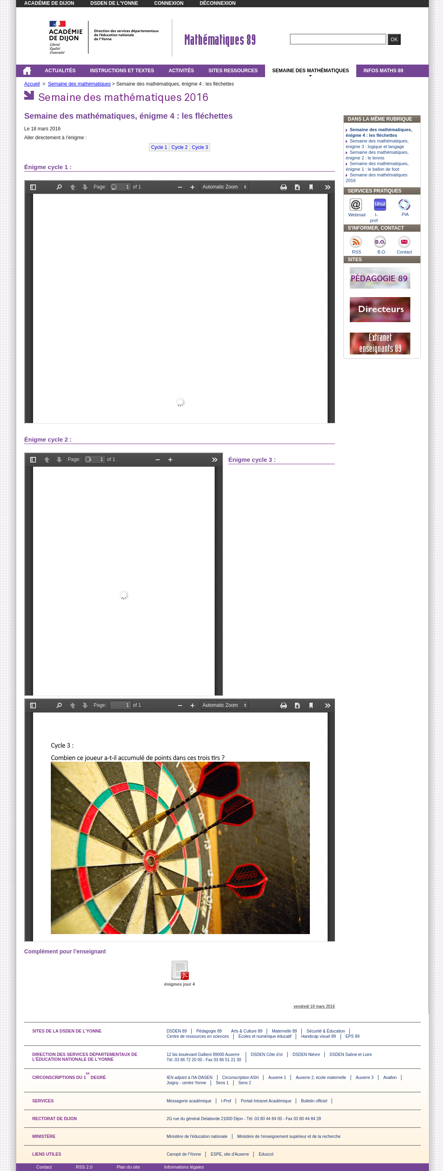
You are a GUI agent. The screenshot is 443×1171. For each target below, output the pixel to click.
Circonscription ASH (240, 1077)
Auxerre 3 (365, 1077)
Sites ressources (233, 70)
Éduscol (266, 1154)
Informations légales (184, 1167)
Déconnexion (218, 3)
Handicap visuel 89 (318, 1036)
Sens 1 (222, 1083)
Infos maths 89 (383, 70)
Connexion (169, 3)
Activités (181, 70)
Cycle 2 (179, 147)
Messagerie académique (189, 1101)
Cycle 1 (159, 147)
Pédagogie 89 (209, 1031)
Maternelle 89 (284, 1031)
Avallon (390, 1077)
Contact (44, 1167)
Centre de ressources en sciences (198, 1036)
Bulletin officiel (314, 1101)
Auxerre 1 (277, 1077)
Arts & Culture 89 (247, 1031)
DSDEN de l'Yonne (114, 3)
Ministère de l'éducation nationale (197, 1136)
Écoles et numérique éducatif (264, 1036)
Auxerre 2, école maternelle (321, 1077)
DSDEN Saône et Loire (351, 1054)
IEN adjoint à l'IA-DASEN (190, 1077)
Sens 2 (244, 1083)
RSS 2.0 (84, 1167)
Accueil (32, 84)
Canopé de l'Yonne (184, 1154)
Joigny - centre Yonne (186, 1083)
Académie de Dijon (49, 3)
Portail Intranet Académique (266, 1101)
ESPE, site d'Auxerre (230, 1154)
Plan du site (128, 1167)
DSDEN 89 (177, 1031)
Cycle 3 (200, 147)
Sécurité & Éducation (326, 1031)
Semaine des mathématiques (310, 70)
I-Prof (226, 1101)
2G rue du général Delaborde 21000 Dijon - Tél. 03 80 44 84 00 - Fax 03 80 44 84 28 (244, 1119)
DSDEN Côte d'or (267, 1054)
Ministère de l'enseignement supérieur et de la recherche (289, 1136)
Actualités (60, 70)
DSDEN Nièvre (306, 1054)
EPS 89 (353, 1036)
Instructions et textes (122, 70)
